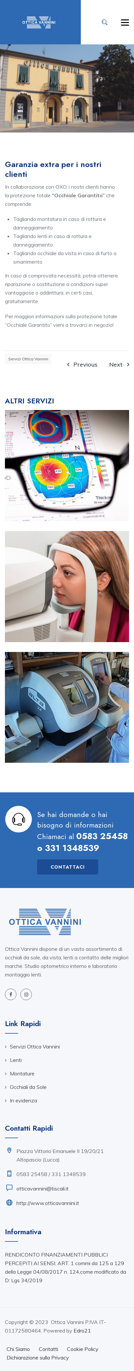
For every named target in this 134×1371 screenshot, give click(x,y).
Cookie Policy (83, 1349)
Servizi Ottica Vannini (28, 358)
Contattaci (68, 867)
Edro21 (82, 1330)
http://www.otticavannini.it (47, 1203)
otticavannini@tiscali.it (42, 1188)
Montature (22, 1073)
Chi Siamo (18, 1349)
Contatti (48, 1349)
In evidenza (23, 1100)
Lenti (16, 1060)
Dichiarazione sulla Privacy (38, 1357)
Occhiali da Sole (28, 1087)
